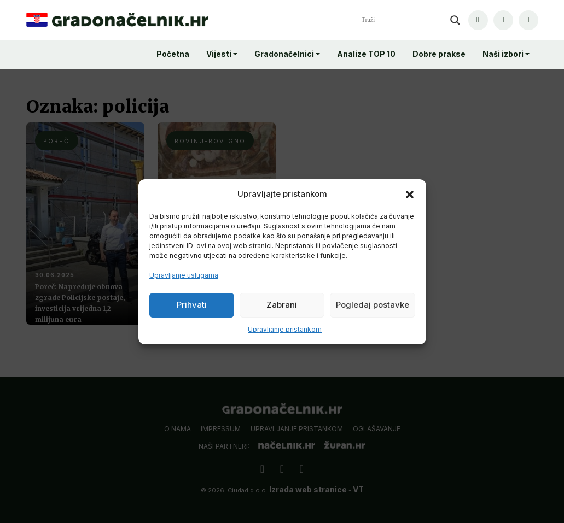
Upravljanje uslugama (183, 275)
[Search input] (403, 20)
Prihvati (192, 304)
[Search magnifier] (455, 20)
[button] (409, 194)
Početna (172, 53)
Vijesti (218, 53)
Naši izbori (503, 53)
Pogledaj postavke (372, 304)
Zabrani (281, 304)
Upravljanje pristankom (285, 329)
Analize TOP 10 (366, 53)
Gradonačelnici (284, 53)
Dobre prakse (439, 53)
